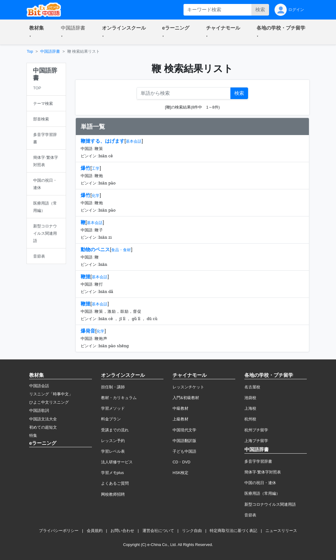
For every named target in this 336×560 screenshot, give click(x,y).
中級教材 (180, 408)
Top (30, 51)
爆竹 (85, 168)
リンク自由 (192, 530)
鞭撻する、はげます (102, 141)
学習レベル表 (113, 451)
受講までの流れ (115, 430)
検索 (260, 9)
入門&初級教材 (186, 397)
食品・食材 (121, 250)
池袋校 (250, 397)
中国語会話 (39, 385)
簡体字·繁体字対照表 (262, 472)
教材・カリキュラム (119, 397)
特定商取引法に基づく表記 (233, 530)
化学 (96, 195)
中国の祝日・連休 (260, 482)
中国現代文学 (184, 430)
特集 (33, 435)
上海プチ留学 (256, 440)
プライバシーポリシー (59, 530)
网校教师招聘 (113, 494)
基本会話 (134, 141)
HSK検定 (180, 472)
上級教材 (180, 419)
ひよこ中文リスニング (49, 402)
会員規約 (95, 530)
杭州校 (250, 419)
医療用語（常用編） (262, 493)
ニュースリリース (281, 530)
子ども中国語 (184, 451)
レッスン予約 (113, 440)
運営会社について (158, 530)
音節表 (250, 515)
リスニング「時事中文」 (51, 394)
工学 (96, 168)
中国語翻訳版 (184, 440)
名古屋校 (252, 387)
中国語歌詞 (39, 410)
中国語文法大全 (43, 419)
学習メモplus (112, 472)
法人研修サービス (117, 462)
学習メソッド (113, 408)
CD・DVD (182, 462)
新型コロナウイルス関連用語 (270, 504)
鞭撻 (85, 276)
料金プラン (111, 419)
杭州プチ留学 (256, 430)
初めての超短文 (43, 427)
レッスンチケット (188, 387)
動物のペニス (95, 249)
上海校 (250, 408)
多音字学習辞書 (258, 461)
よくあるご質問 (115, 483)
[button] (38, 32)
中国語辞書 (50, 51)
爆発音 (88, 331)
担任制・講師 (113, 387)
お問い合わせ (122, 530)
